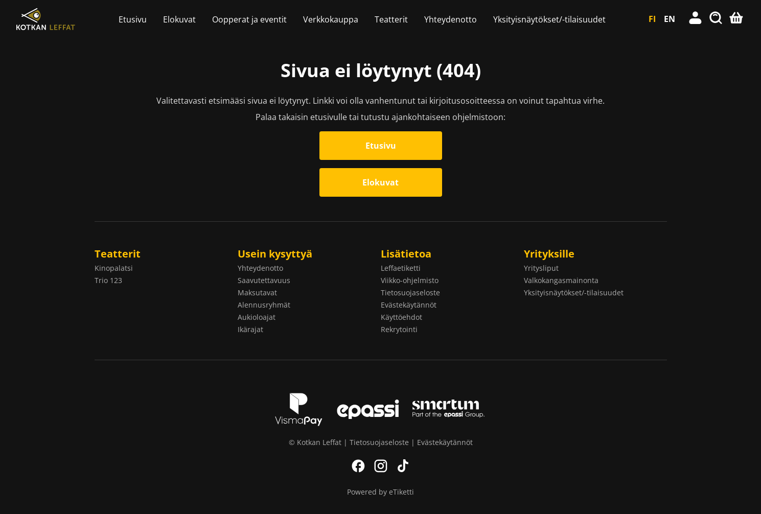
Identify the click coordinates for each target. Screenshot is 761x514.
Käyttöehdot (401, 317)
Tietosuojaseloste (410, 292)
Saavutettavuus (264, 280)
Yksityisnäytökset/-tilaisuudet (549, 19)
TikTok (403, 466)
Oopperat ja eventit (249, 19)
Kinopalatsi (114, 268)
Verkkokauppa (330, 19)
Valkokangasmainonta (561, 280)
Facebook (358, 466)
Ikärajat (250, 329)
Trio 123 (108, 280)
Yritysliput (541, 268)
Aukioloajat (256, 317)
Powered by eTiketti (380, 492)
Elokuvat (179, 19)
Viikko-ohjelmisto (410, 280)
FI (652, 19)
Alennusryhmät (264, 305)
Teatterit (391, 19)
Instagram (381, 466)
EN (669, 19)
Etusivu (133, 19)
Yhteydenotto (450, 19)
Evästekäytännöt (408, 305)
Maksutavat (257, 292)
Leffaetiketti (401, 268)
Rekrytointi (399, 329)
